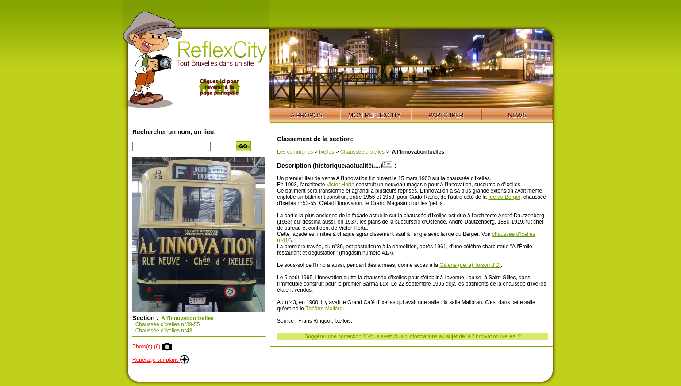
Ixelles (326, 152)
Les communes (295, 152)
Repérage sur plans (160, 360)
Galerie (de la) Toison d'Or (470, 265)
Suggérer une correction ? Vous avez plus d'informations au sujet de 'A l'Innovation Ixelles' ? (412, 336)
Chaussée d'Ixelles (362, 152)
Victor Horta (340, 184)
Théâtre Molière (323, 308)
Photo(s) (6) (146, 347)
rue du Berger (504, 197)
